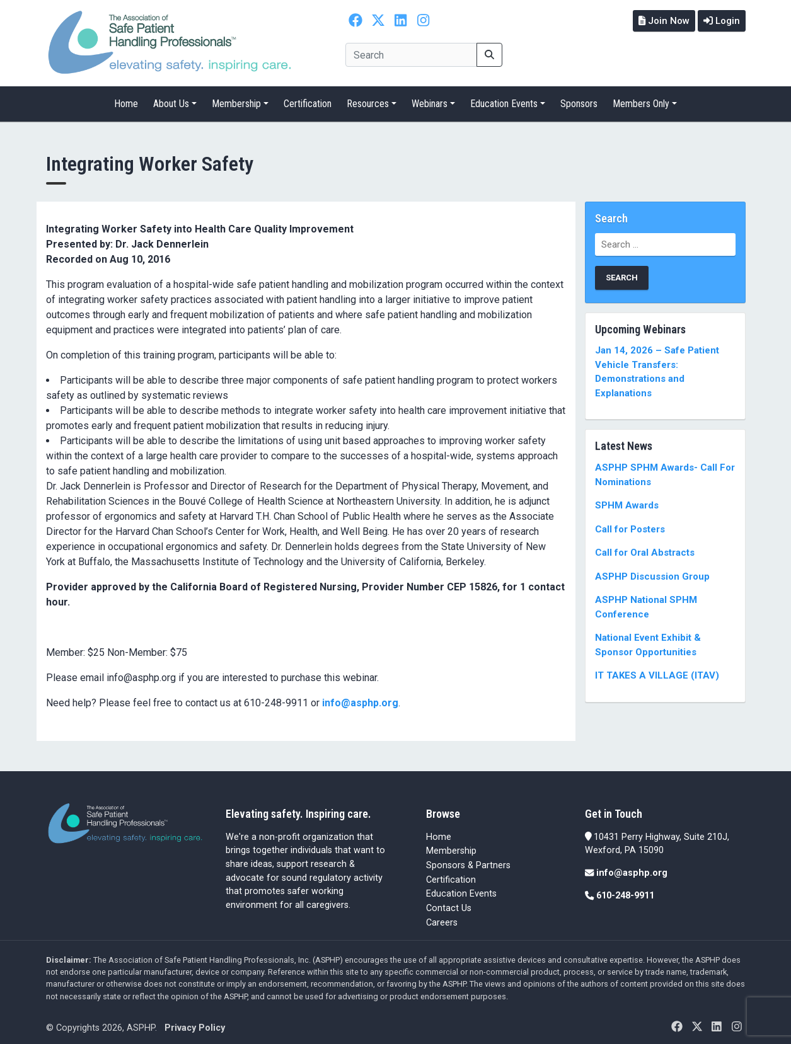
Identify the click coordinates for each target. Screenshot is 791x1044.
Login (720, 20)
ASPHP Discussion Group (652, 570)
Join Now (659, 20)
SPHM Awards (627, 499)
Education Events (504, 98)
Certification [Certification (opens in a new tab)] (451, 874)
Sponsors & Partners (468, 859)
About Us (171, 98)
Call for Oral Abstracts (645, 547)
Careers (442, 917)
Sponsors (579, 98)
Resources (368, 98)
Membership (236, 98)
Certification (308, 98)
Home (126, 98)
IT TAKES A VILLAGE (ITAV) (657, 669)
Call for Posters (630, 523)
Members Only (641, 98)
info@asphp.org (360, 697)
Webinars (429, 98)
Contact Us (448, 902)
